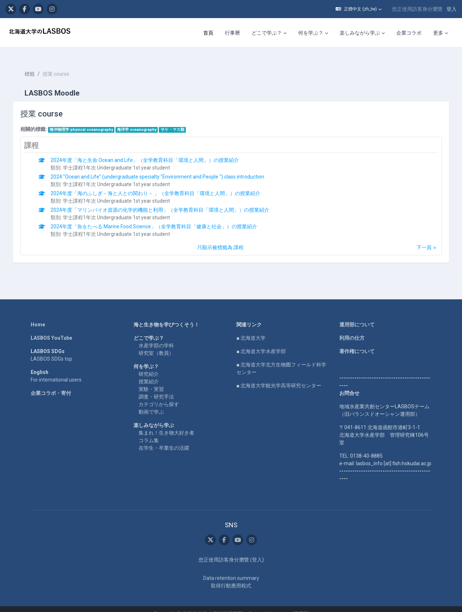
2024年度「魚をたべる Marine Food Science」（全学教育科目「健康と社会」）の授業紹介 (161, 217)
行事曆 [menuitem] (232, 33)
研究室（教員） (156, 344)
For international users (56, 370)
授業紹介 (149, 372)
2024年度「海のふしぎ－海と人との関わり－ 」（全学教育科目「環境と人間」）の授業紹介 (163, 184)
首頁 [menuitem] (208, 33)
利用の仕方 (352, 328)
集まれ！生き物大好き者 (166, 423)
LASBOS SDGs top (51, 349)
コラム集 (149, 431)
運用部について (357, 315)
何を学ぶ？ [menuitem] (310, 33)
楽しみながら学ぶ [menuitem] (360, 33)
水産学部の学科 (156, 336)
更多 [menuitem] (438, 33)
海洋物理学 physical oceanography (88, 120)
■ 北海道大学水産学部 (261, 342)
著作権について (357, 342)
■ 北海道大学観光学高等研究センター (278, 376)
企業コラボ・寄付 (51, 384)
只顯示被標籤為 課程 (220, 238)
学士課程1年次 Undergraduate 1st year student (124, 158)
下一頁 (416, 238)
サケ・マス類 (180, 120)
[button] (358, 9)
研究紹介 (149, 364)
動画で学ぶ (151, 402)
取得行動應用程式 (231, 577)
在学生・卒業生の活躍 (164, 438)
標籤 (37, 65)
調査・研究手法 (156, 387)
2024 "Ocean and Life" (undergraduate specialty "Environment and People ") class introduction (165, 167)
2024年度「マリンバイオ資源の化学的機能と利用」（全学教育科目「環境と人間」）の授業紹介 (167, 200)
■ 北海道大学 (251, 328)
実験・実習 (151, 380)
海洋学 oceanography (144, 120)
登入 (451, 9)
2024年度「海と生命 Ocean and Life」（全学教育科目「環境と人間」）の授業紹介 (152, 151)
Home (38, 315)
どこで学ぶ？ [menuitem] (267, 33)
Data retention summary (231, 569)
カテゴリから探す (159, 395)
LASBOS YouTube (51, 328)
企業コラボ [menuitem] (409, 33)
